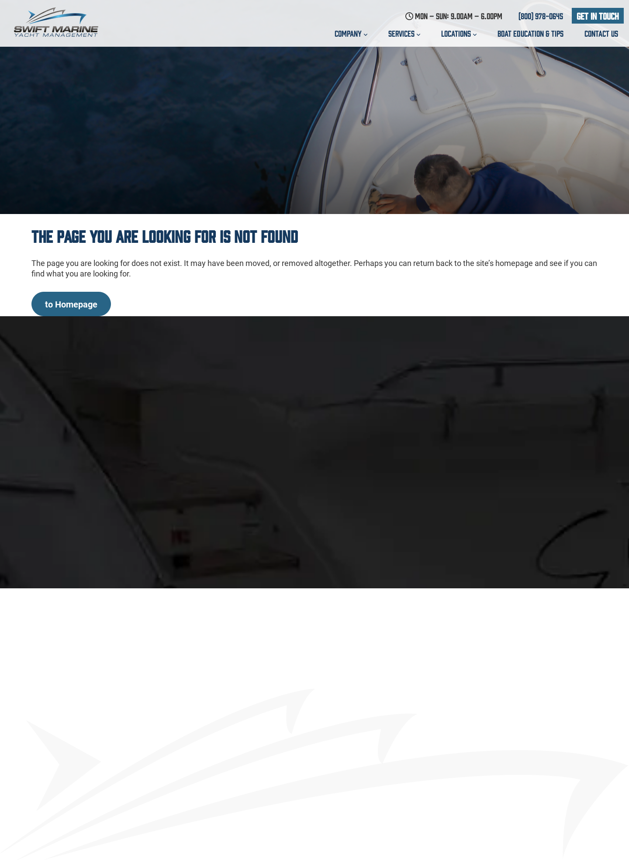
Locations (459, 33)
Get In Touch (598, 15)
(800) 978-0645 (540, 16)
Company (351, 33)
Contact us (601, 33)
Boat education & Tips (530, 33)
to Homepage (71, 304)
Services (404, 33)
